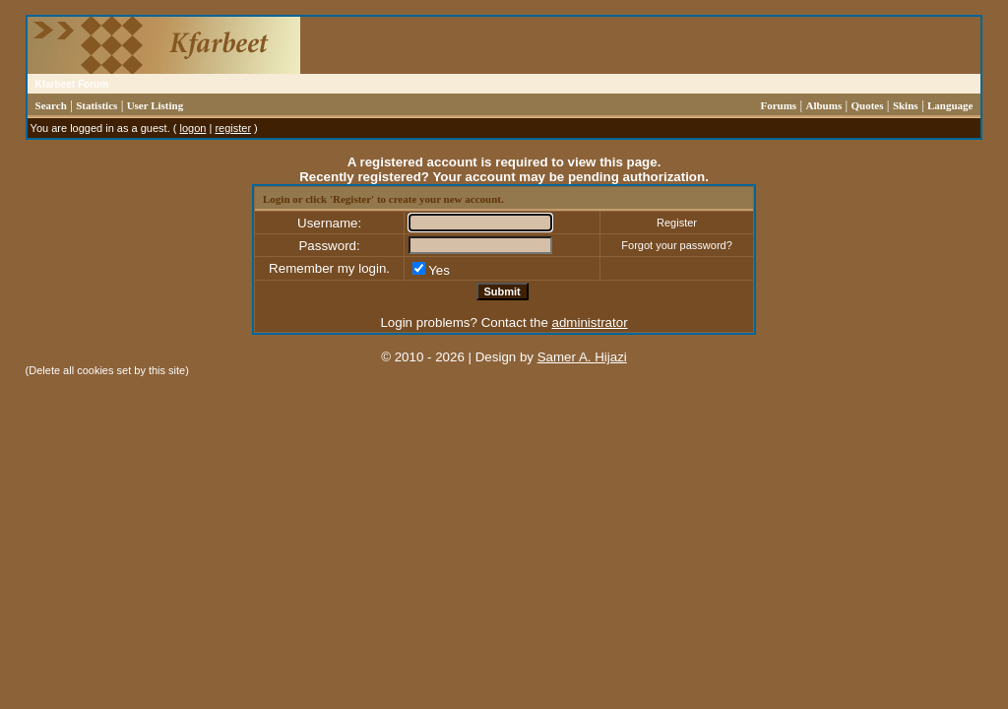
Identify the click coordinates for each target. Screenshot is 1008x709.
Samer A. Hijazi (582, 357)
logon (192, 128)
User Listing (155, 105)
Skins (905, 105)
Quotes (867, 105)
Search (51, 105)
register (233, 128)
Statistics (96, 105)
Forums (778, 105)
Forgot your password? (676, 245)
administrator (590, 322)
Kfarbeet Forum (71, 84)
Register (677, 222)
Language (950, 105)
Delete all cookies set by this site (107, 370)
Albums (824, 105)
